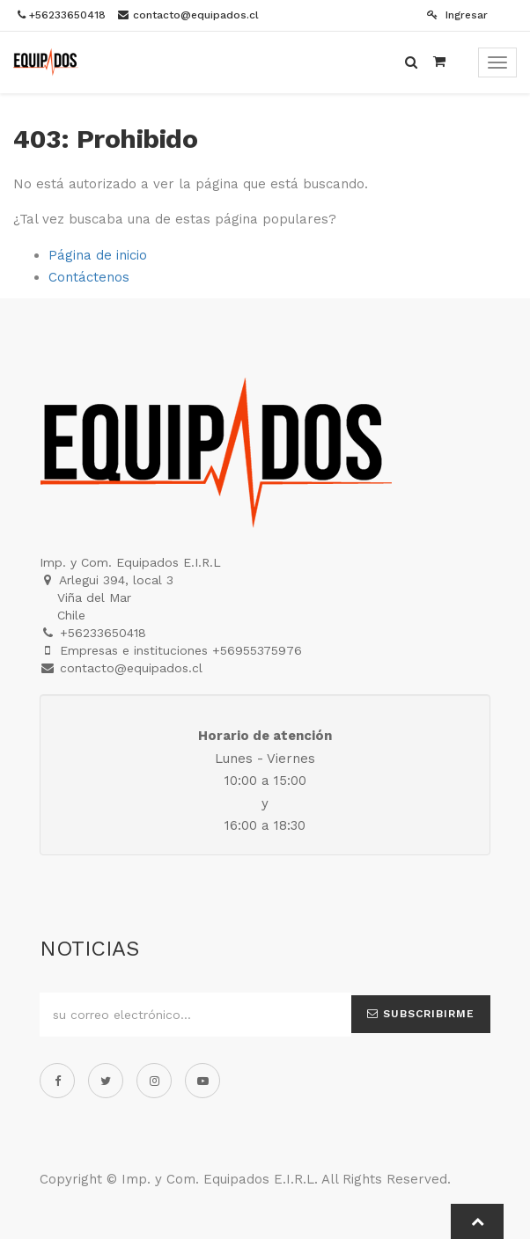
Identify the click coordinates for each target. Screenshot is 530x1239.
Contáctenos (88, 277)
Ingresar (457, 15)
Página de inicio (97, 255)
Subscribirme (421, 1014)
